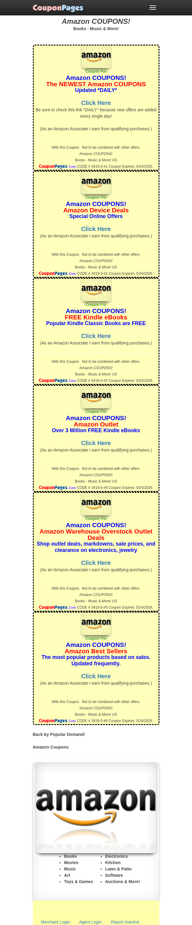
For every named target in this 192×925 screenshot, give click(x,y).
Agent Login (90, 922)
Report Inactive (125, 922)
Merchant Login (55, 922)
